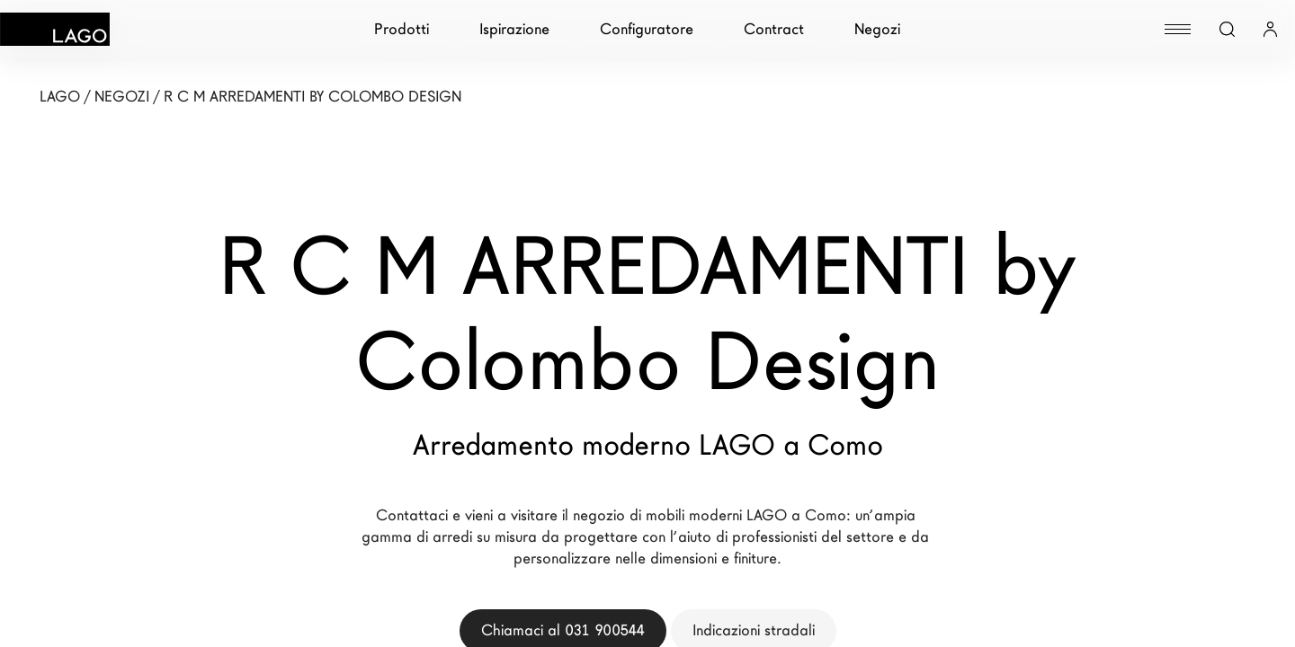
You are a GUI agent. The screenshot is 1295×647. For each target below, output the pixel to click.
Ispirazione (514, 29)
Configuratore (646, 29)
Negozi (877, 29)
